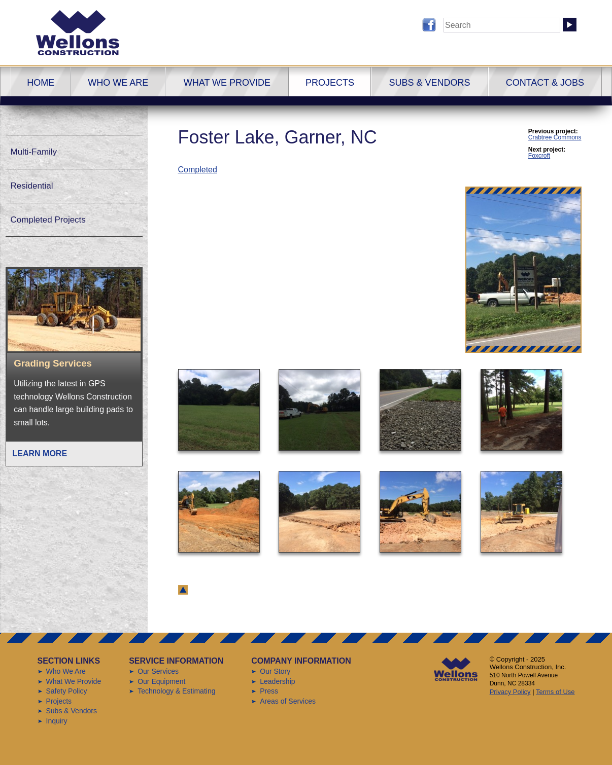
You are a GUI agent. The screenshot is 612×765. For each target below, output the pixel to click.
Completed (197, 169)
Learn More (40, 453)
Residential (32, 186)
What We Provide (227, 83)
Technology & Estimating (176, 691)
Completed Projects (48, 220)
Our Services (158, 671)
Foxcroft (539, 156)
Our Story (275, 671)
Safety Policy (66, 691)
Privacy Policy (510, 692)
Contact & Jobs (545, 83)
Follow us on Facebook (429, 24)
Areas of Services (288, 701)
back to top (183, 590)
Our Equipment (161, 681)
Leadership (277, 681)
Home (40, 83)
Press (269, 691)
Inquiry (56, 721)
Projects (329, 83)
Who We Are (118, 83)
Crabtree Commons (555, 137)
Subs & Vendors (429, 83)
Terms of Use (555, 692)
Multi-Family (34, 152)
